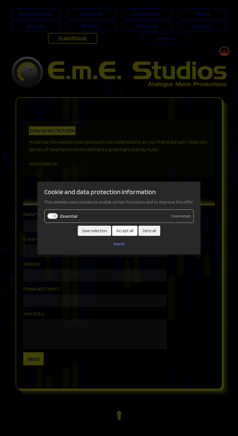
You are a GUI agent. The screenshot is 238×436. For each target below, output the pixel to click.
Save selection (94, 230)
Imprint (119, 244)
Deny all (149, 230)
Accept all (124, 230)
